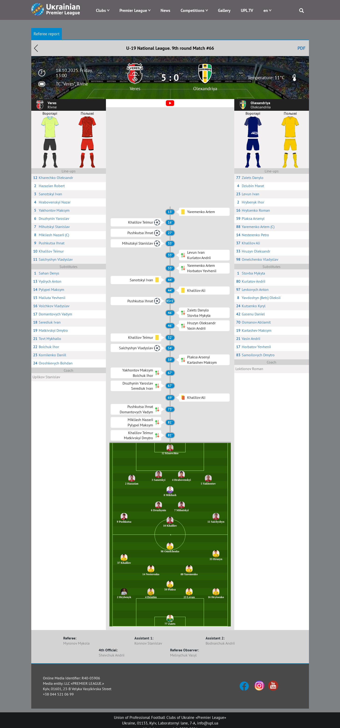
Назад (35, 48)
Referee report (47, 33)
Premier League (133, 10)
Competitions (192, 10)
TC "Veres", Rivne (72, 83)
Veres (135, 89)
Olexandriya (205, 89)
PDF (301, 48)
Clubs (101, 10)
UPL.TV (247, 10)
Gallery (224, 10)
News (165, 10)
